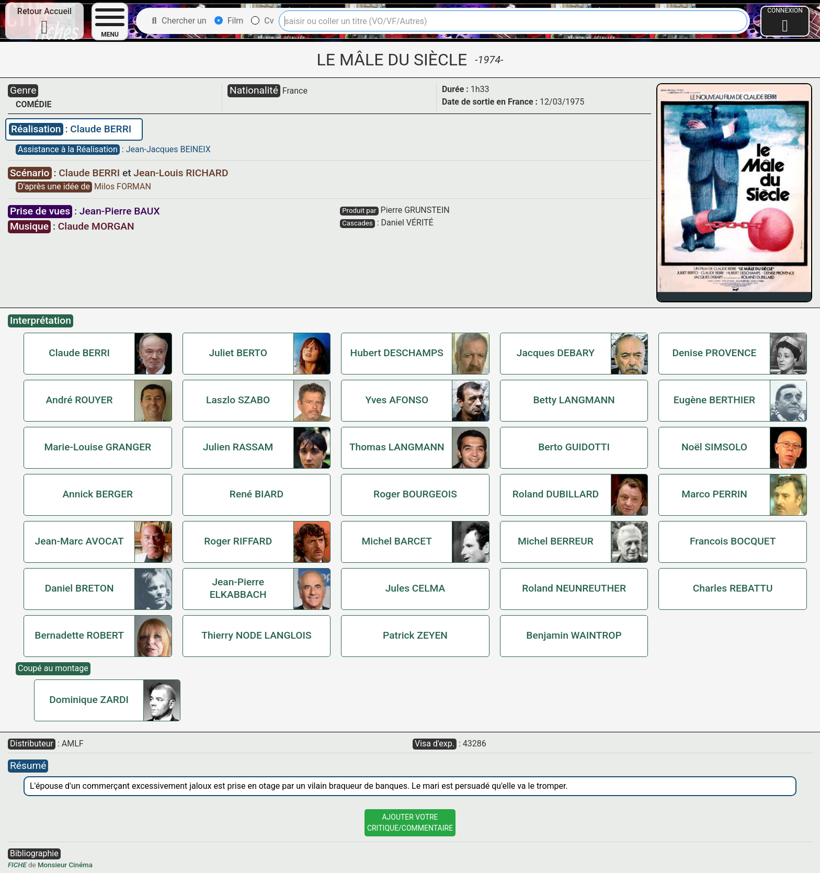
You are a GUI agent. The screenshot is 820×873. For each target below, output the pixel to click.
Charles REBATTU (733, 588)
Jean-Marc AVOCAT (79, 541)
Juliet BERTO (238, 353)
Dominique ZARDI (89, 700)
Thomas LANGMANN (397, 447)
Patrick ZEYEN (415, 635)
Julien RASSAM (238, 447)
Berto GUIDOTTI (574, 447)
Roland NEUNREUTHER (574, 588)
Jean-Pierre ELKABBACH (238, 588)
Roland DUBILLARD (555, 494)
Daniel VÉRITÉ (407, 223)
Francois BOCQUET (733, 541)
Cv (262, 21)
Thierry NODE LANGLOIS (256, 635)
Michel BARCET (397, 541)
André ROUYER (78, 400)
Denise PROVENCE (715, 353)
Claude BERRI (100, 129)
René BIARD (256, 494)
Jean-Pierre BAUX (119, 211)
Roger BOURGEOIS (415, 494)
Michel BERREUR (556, 541)
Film (229, 21)
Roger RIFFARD (238, 541)
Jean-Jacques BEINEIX (168, 149)
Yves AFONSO (396, 400)
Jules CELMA (415, 588)
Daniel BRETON (79, 588)
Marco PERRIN (714, 494)
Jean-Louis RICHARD (180, 173)
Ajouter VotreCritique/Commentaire (410, 822)
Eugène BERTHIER (714, 400)
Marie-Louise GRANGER (97, 447)
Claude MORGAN (96, 226)
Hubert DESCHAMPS (396, 353)
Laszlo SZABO (238, 400)
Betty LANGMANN (573, 400)
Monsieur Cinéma (65, 865)
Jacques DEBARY (556, 353)
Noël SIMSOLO (714, 447)
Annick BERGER (97, 494)
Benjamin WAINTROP (574, 635)
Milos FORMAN (122, 186)
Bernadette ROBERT (79, 635)
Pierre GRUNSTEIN (415, 210)
